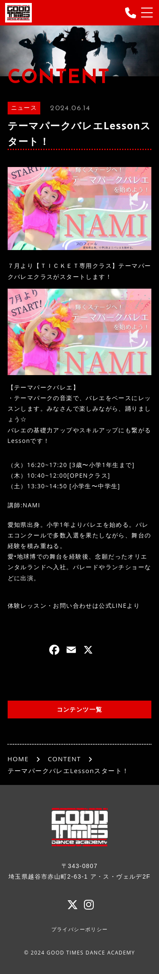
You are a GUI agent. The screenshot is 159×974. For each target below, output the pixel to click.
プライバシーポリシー (79, 929)
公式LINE (113, 605)
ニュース (24, 108)
